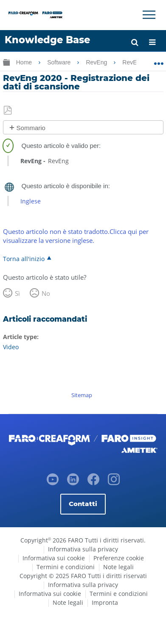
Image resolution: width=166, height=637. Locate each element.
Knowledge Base (47, 40)
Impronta (105, 602)
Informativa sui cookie (54, 558)
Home (25, 62)
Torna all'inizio (24, 258)
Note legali (118, 567)
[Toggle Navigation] (149, 14)
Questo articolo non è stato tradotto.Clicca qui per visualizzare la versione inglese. (76, 236)
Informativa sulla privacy (83, 549)
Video (11, 347)
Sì (17, 293)
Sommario (31, 127)
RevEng (97, 62)
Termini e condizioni (66, 567)
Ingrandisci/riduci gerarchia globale (6, 62)
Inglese (30, 201)
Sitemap (81, 395)
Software (59, 62)
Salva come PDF (8, 110)
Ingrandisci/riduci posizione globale (158, 60)
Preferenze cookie (118, 558)
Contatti (83, 504)
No (46, 293)
